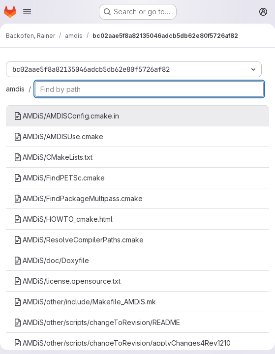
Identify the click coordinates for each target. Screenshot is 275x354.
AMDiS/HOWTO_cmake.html (63, 219)
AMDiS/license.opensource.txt (67, 281)
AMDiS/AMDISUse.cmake (58, 136)
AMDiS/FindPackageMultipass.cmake (78, 198)
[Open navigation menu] (27, 12)
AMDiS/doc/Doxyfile (51, 260)
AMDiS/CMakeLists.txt (53, 157)
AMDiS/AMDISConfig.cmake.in (66, 116)
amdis (15, 89)
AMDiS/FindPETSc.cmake (59, 178)
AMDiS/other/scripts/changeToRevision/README (97, 322)
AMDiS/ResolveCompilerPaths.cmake (79, 240)
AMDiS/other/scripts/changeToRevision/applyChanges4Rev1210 (122, 343)
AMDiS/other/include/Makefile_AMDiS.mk (85, 301)
